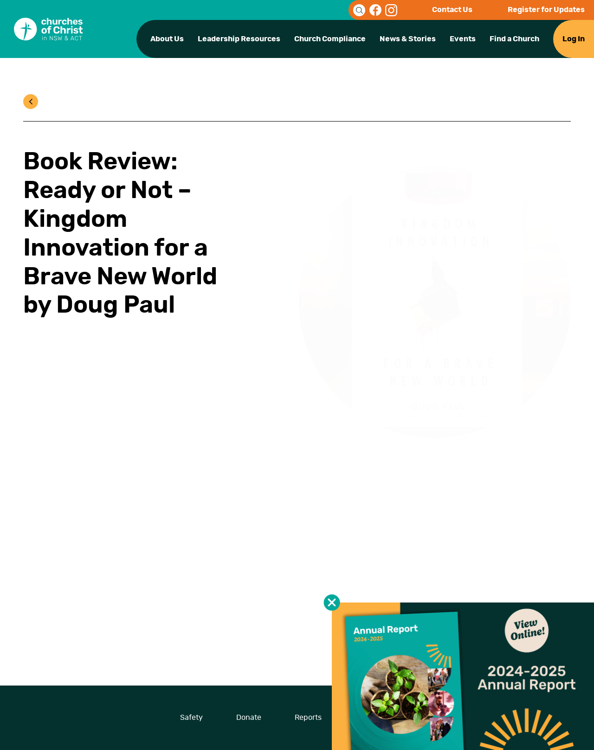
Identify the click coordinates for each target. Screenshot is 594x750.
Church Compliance (330, 39)
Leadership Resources (239, 39)
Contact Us (452, 9)
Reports (308, 717)
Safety (191, 717)
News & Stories (408, 39)
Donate (248, 717)
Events (463, 39)
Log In (573, 39)
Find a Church (514, 39)
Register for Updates (546, 9)
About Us (167, 39)
